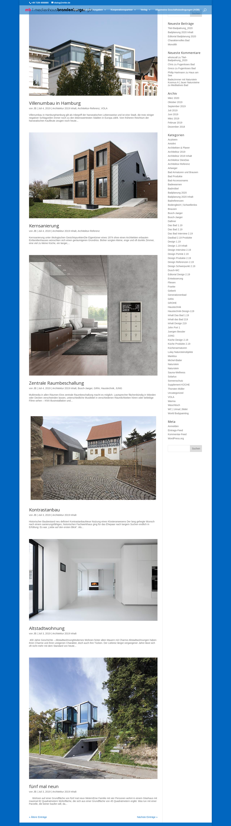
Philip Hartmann (176, 72)
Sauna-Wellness (176, 372)
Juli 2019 (172, 110)
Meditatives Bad (179, 85)
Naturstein (173, 364)
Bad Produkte (175, 176)
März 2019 (173, 118)
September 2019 (177, 106)
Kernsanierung (44, 226)
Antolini (172, 143)
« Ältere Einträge (38, 817)
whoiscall (173, 57)
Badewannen (175, 184)
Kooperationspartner (122, 10)
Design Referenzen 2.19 (181, 262)
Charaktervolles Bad (178, 40)
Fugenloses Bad (186, 64)
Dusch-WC (173, 270)
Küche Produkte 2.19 (179, 343)
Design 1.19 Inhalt (177, 245)
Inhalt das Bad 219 (178, 319)
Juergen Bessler (176, 331)
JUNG (119, 388)
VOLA (104, 108)
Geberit (172, 290)
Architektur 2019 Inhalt (64, 108)
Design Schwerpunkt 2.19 (181, 266)
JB (34, 108)
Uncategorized (175, 393)
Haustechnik (107, 388)
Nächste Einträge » (147, 817)
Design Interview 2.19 (179, 249)
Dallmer (172, 221)
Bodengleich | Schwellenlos (182, 204)
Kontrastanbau (44, 510)
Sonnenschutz (175, 380)
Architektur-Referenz (89, 108)
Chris (170, 64)
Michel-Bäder (175, 360)
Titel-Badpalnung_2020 (180, 28)
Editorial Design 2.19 (179, 274)
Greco (171, 68)
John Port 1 (174, 327)
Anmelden (173, 426)
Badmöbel (173, 188)
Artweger (172, 168)
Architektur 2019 (176, 151)
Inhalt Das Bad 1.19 (178, 315)
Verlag (144, 10)
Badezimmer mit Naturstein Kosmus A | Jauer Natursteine (183, 81)
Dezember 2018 (176, 126)
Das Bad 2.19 (175, 229)
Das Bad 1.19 (175, 225)
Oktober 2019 (175, 102)
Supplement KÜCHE (179, 384)
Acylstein (172, 139)
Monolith (172, 44)
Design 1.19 (174, 241)
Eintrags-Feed (175, 430)
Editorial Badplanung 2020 (182, 36)
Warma (172, 401)
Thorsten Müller (176, 388)
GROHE (172, 303)
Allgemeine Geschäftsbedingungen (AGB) (177, 10)
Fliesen (172, 282)
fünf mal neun (44, 786)
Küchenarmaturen (177, 348)
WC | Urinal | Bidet (178, 409)
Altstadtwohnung (47, 628)
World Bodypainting (178, 413)
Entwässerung (175, 278)
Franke (171, 286)
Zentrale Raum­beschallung (56, 383)
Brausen (172, 209)
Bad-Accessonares (178, 180)
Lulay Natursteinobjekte (180, 352)
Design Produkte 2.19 (179, 258)
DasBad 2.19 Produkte (180, 237)
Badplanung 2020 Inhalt (180, 32)
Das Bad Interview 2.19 (180, 233)
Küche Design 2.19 (178, 339)
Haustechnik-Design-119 (181, 311)
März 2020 (173, 98)
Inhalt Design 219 (177, 323)
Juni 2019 (173, 114)
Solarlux (172, 376)
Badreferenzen (176, 200)
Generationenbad (177, 294)
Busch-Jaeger (85, 388)
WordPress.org (176, 438)
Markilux (172, 356)
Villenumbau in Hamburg (55, 103)
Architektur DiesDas (178, 160)
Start (75, 10)
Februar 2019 (175, 122)
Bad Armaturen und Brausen (183, 172)
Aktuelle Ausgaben (93, 10)
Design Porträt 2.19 (178, 254)
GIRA (97, 388)
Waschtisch (174, 405)
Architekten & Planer (179, 147)
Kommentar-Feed (177, 434)
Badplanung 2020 (177, 192)
